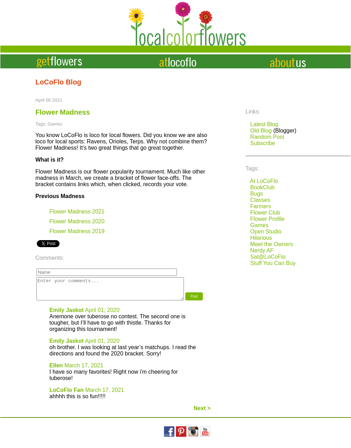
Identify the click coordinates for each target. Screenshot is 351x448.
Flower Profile (267, 219)
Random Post (267, 137)
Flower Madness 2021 (76, 212)
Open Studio (265, 232)
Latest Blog (264, 124)
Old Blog (260, 131)
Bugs (256, 194)
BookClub (262, 187)
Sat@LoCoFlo (267, 257)
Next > (202, 412)
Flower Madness (62, 112)
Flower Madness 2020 (76, 221)
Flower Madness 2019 (76, 231)
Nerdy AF (262, 250)
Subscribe (262, 143)
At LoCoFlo (264, 181)
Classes (260, 200)
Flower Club (265, 213)
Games (259, 225)
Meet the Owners (271, 244)
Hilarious (261, 238)
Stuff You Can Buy (273, 263)
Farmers (260, 206)
